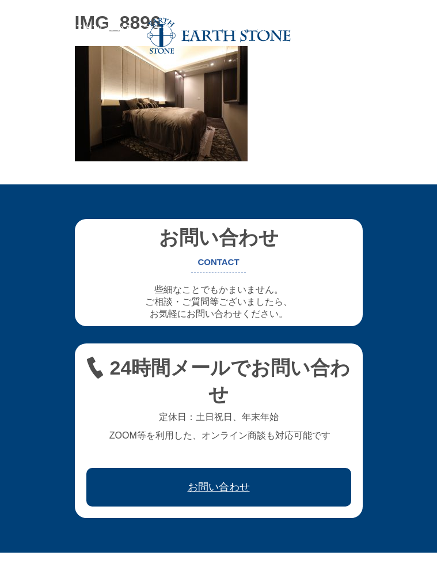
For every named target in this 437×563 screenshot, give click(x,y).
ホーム (25, 27)
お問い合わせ (99, 35)
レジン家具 (306, 27)
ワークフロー (364, 27)
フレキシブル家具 (240, 27)
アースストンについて (91, 27)
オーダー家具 (170, 27)
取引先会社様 (37, 35)
